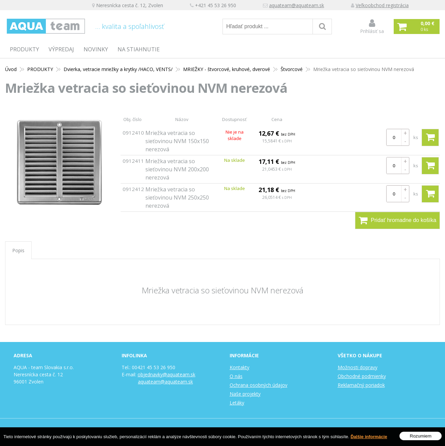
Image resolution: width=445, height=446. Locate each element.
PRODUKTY (24, 49)
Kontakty (239, 367)
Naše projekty (245, 394)
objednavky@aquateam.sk (166, 374)
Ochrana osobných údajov (258, 385)
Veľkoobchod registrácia (382, 5)
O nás (236, 376)
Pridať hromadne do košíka (398, 220)
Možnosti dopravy (357, 367)
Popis (18, 250)
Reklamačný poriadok (361, 385)
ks (415, 137)
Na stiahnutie (139, 49)
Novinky (96, 49)
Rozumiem (420, 436)
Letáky (237, 402)
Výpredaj (61, 49)
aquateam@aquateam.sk (296, 5)
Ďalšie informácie (369, 436)
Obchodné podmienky (362, 376)
